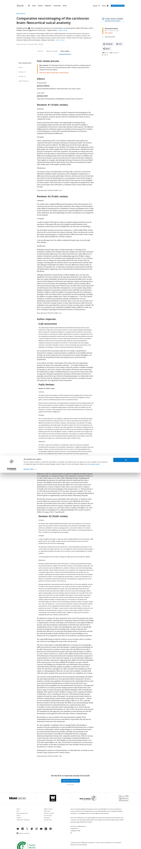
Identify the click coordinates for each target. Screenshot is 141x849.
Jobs (18, 811)
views (105, 52)
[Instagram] (36, 829)
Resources (47, 817)
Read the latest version (112, 21)
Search (95, 6)
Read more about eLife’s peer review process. (54, 73)
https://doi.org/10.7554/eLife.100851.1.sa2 (49, 190)
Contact (19, 817)
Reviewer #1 (22, 72)
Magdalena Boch (23, 28)
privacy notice (95, 840)
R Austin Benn (58, 28)
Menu (28, 6)
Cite (120, 44)
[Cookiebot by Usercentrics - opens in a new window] (12, 845)
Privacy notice (70, 784)
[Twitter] (27, 829)
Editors (21, 67)
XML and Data (47, 819)
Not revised (108, 33)
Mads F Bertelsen (82, 28)
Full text (40, 51)
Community (57, 5)
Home (34, 5)
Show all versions (110, 37)
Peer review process (25, 63)
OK (126, 836)
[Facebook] (50, 829)
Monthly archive (49, 813)
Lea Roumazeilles (69, 28)
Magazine (48, 5)
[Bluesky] (18, 829)
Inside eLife (47, 811)
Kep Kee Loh (48, 28)
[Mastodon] (32, 829)
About (65, 5)
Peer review (65, 51)
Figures (48, 51)
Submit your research (118, 5)
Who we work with (22, 813)
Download (109, 44)
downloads (114, 52)
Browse (40, 5)
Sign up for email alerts (70, 781)
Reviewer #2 (22, 76)
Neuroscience (21, 13)
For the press (48, 815)
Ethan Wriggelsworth (30, 30)
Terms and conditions (23, 819)
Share (107, 49)
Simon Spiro (42, 30)
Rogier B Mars (52, 30)
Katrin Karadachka (37, 28)
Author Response (24, 81)
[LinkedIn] (22, 829)
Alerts (104, 6)
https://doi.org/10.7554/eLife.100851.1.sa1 (49, 313)
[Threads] (46, 829)
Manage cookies (29, 845)
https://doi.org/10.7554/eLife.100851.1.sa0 (49, 756)
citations (105, 55)
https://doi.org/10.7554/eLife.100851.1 (28, 44)
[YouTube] (41, 829)
